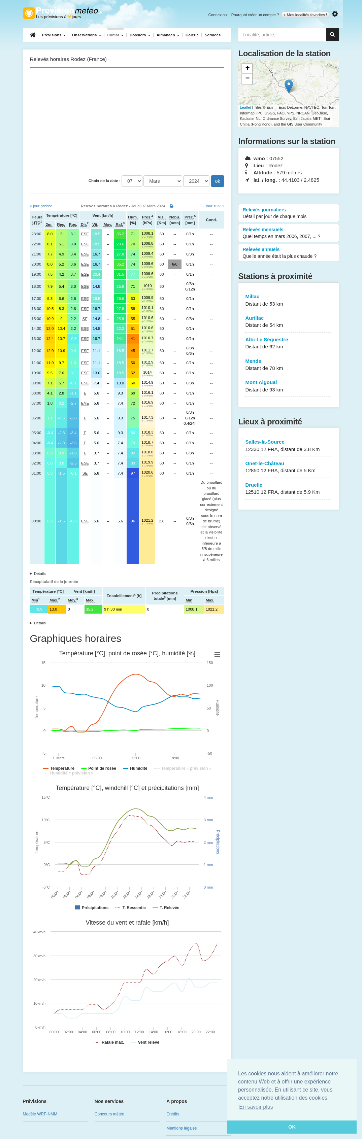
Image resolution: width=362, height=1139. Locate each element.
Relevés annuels (288, 253)
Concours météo (109, 1114)
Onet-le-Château (288, 467)
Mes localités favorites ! (305, 15)
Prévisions (54, 35)
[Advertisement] (127, 121)
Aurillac (288, 322)
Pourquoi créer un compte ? (255, 15)
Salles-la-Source (288, 446)
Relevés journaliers (288, 213)
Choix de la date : (105, 181)
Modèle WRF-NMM (40, 1114)
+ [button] (247, 69)
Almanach (168, 35)
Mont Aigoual (288, 386)
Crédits (172, 1114)
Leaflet (245, 107)
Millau (288, 300)
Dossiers (140, 35)
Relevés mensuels (288, 233)
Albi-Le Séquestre (288, 343)
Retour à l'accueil (62, 13)
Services (213, 35)
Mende (288, 365)
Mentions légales (181, 1128)
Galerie (192, 35)
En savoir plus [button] (256, 1107)
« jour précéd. (42, 206)
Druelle (288, 489)
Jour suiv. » (215, 206)
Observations (86, 35)
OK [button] (292, 1127)
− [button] (247, 79)
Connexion (217, 15)
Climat (115, 35)
